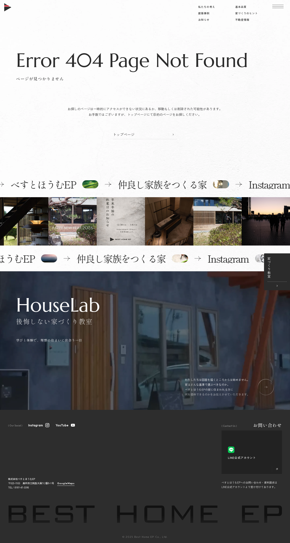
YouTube (65, 425)
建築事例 (203, 13)
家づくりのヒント (246, 13)
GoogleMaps (66, 483)
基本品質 (240, 7)
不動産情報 (242, 20)
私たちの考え (206, 7)
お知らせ (203, 20)
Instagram (39, 425)
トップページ (124, 134)
